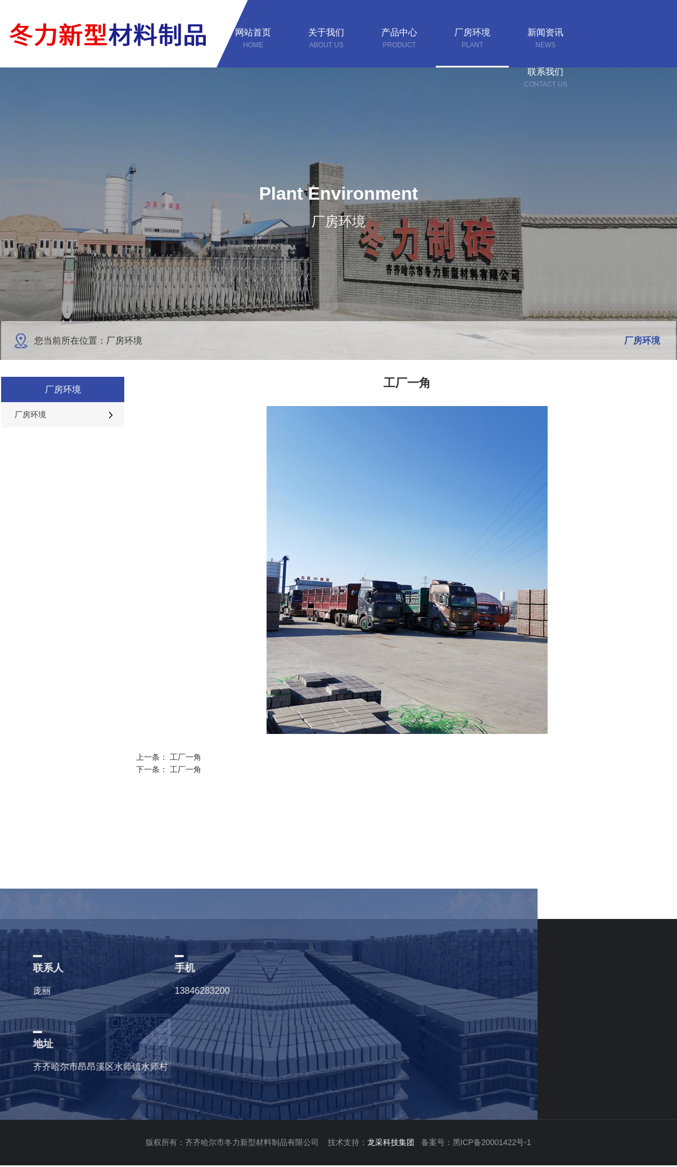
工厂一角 (185, 757)
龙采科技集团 (394, 1142)
